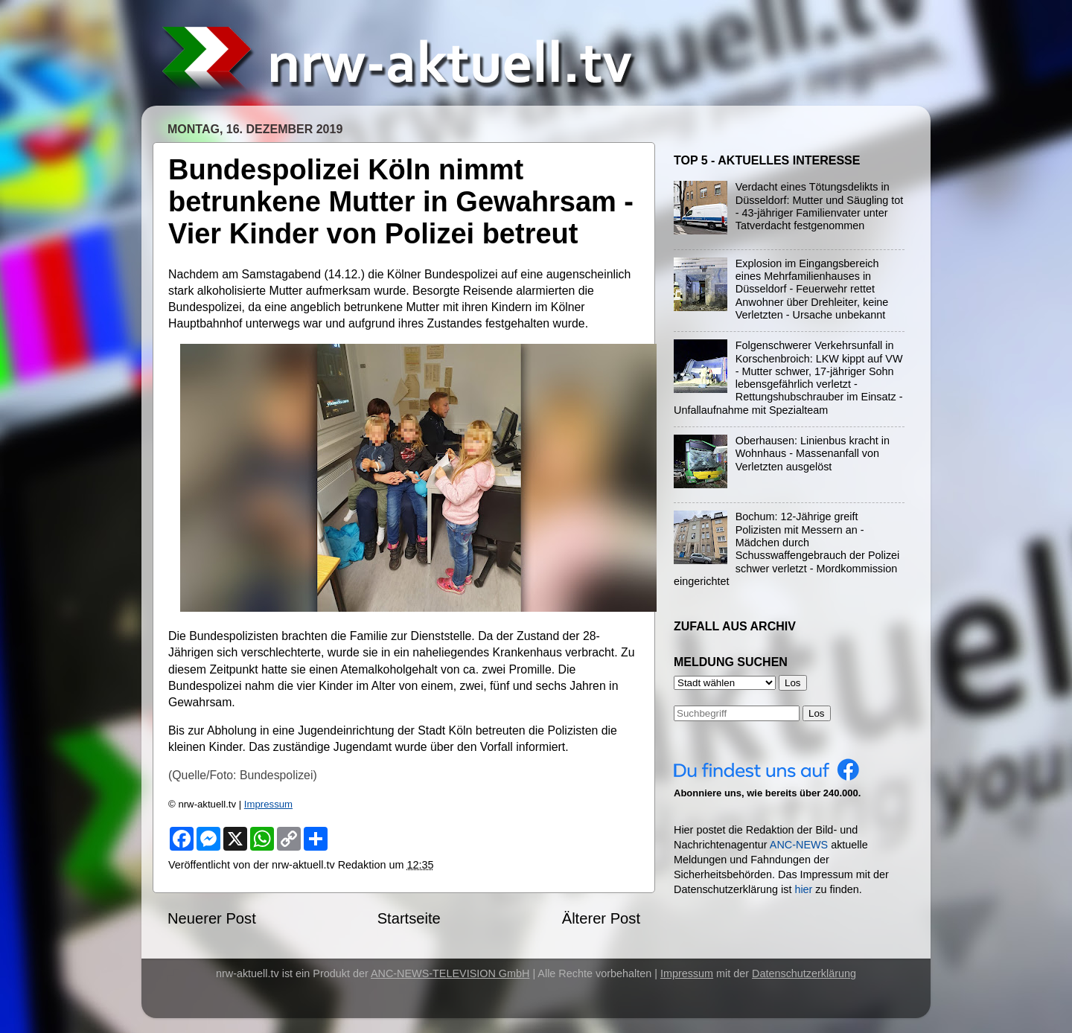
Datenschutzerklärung (804, 973)
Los (816, 713)
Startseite (409, 918)
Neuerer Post (212, 918)
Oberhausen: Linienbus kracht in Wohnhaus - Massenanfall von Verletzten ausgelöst (813, 454)
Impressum (268, 804)
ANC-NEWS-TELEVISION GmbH (450, 973)
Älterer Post (601, 918)
